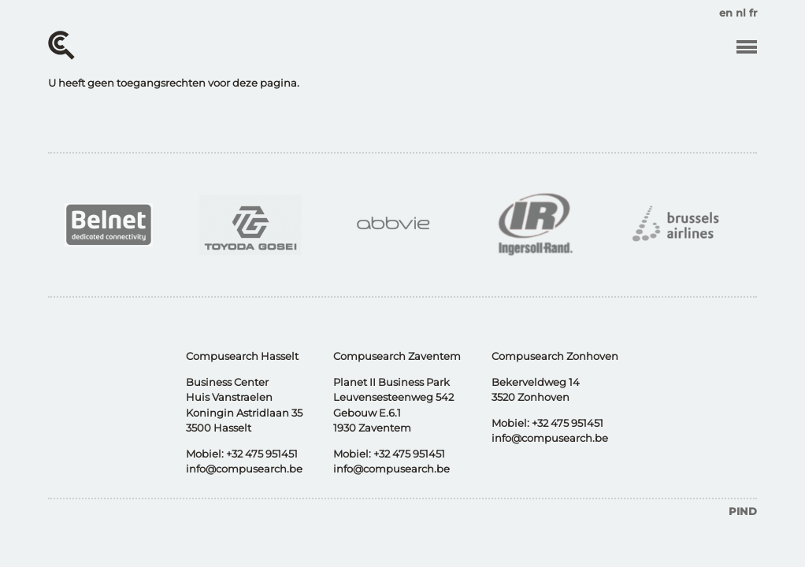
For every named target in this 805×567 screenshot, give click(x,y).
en (726, 12)
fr (753, 12)
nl (741, 12)
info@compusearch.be (244, 468)
